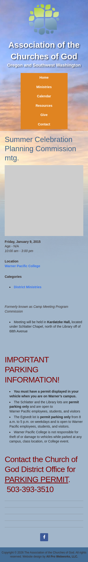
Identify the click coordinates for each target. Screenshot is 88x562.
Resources (44, 105)
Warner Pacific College (22, 266)
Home (44, 77)
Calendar (44, 96)
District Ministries (27, 287)
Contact (44, 124)
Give (43, 115)
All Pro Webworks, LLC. (62, 556)
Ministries (44, 87)
